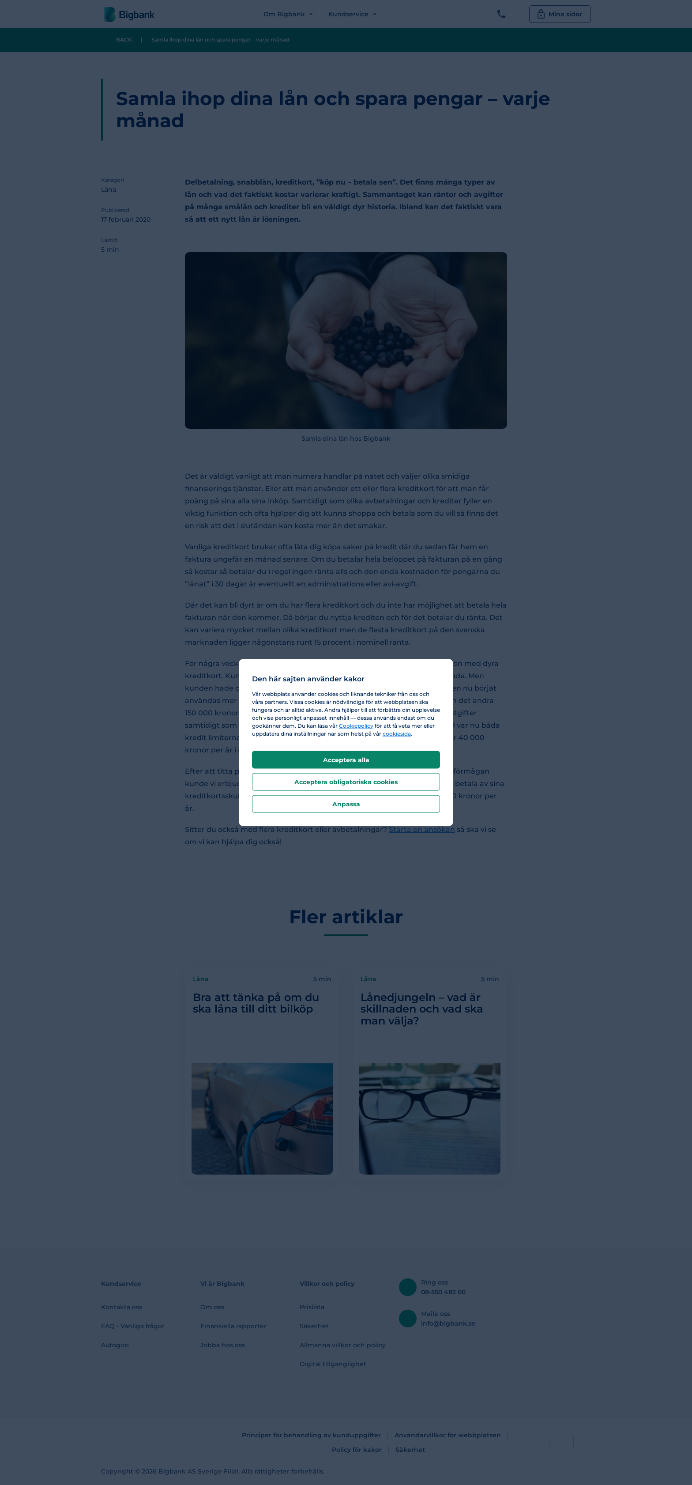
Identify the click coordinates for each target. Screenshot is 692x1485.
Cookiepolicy (356, 725)
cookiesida (397, 733)
